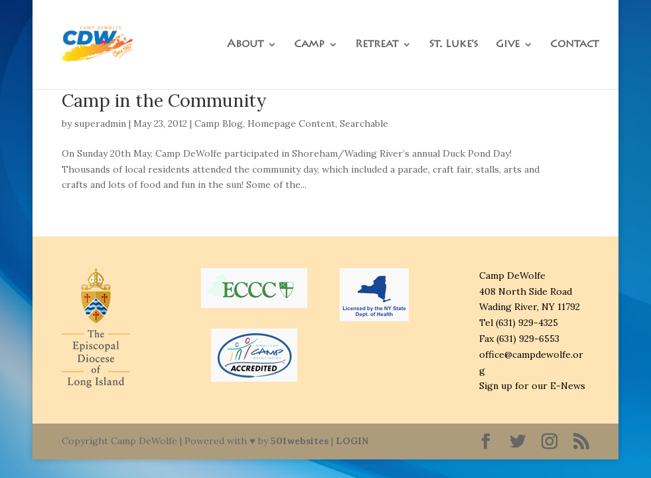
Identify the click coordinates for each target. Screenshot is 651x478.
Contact (574, 45)
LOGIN (352, 441)
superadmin (100, 123)
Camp (309, 45)
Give (508, 45)
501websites (299, 441)
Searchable (364, 123)
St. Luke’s (453, 45)
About (245, 45)
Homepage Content (291, 123)
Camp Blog (218, 123)
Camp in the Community (164, 100)
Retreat (376, 45)
